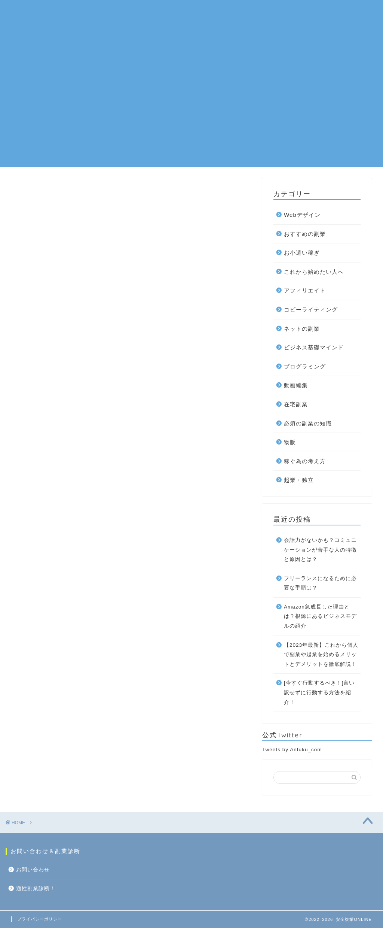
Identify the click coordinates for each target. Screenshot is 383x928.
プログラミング (305, 366)
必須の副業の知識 (308, 423)
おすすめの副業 (175, 11)
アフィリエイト (305, 290)
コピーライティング (311, 309)
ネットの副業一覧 (119, 11)
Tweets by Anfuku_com (292, 749)
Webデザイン (302, 215)
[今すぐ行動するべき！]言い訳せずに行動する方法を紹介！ (319, 692)
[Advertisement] (191, 114)
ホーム (74, 11)
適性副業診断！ (86, 26)
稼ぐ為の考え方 (305, 461)
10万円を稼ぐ (260, 11)
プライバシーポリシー (39, 919)
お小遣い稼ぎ (302, 252)
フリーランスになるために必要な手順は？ (320, 583)
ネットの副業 (302, 328)
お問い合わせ (308, 11)
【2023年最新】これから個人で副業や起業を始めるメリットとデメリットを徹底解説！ (321, 654)
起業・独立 (299, 480)
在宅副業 (219, 11)
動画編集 (296, 385)
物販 (290, 442)
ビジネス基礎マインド (314, 347)
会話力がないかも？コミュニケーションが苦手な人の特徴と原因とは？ (320, 549)
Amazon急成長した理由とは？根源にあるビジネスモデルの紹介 (320, 616)
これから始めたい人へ (314, 272)
